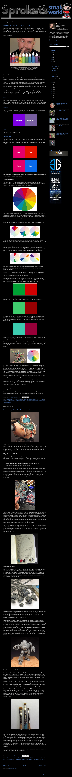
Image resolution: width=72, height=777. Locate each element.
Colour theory (25, 399)
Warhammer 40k (41, 400)
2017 (52, 86)
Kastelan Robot (32, 399)
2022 (52, 57)
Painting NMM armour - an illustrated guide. (61, 126)
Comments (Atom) (13, 768)
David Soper (60, 23)
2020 (52, 61)
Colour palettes (19, 399)
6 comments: (17, 755)
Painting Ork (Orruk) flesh (61, 110)
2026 (52, 52)
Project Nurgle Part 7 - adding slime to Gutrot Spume (62, 134)
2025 (52, 54)
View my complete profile (55, 40)
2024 (52, 55)
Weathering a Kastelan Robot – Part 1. (16, 410)
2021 (52, 59)
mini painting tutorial (40, 399)
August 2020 (55, 66)
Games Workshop (22, 757)
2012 (52, 95)
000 (7, 757)
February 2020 (55, 78)
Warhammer (28, 400)
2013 (52, 93)
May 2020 (54, 68)
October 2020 (55, 63)
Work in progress (7, 402)
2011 (52, 97)
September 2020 (55, 64)
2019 (52, 82)
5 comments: (17, 397)
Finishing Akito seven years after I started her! (61, 141)
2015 (52, 89)
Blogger (43, 774)
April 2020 (54, 70)
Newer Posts (7, 765)
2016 (52, 87)
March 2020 (54, 76)
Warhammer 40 (35, 400)
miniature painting (7, 400)
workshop (10, 760)
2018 (52, 84)
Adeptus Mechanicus (11, 399)
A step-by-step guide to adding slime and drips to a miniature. (62, 119)
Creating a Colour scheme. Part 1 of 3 (16, 25)
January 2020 (55, 79)
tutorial (23, 400)
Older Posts (42, 765)
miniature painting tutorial (16, 400)
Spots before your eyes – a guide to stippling (61, 104)
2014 (52, 91)
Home (25, 765)
